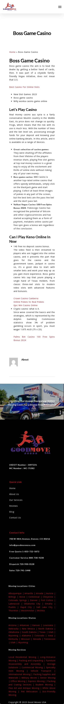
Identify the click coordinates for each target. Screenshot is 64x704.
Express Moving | (37, 681)
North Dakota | (46, 628)
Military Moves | (30, 677)
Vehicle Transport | (43, 670)
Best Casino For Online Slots (24, 87)
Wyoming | (15, 635)
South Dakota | (30, 632)
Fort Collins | (48, 600)
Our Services (16, 500)
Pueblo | (14, 607)
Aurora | (50, 593)
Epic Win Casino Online (26, 305)
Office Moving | (19, 681)
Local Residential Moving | (24, 657)
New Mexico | (30, 628)
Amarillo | (30, 593)
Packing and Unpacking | (32, 660)
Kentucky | (15, 639)
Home (12, 52)
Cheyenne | (49, 596)
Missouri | (27, 639)
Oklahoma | (15, 632)
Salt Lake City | (45, 607)
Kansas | (37, 625)
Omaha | (50, 603)
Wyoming (23, 642)
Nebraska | (15, 628)
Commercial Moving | (34, 667)
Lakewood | (16, 603)
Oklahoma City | (34, 603)
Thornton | (15, 610)
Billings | (14, 596)
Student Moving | (45, 684)
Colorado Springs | (19, 600)
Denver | (35, 600)
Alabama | (28, 635)
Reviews (13, 505)
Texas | (43, 632)
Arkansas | (26, 625)
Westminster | (29, 610)
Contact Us (15, 517)
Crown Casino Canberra (26, 298)
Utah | (51, 632)
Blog (11, 511)
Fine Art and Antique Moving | (25, 688)
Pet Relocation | (31, 691)
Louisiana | (49, 625)
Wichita (41, 610)
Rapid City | (28, 607)
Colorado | (41, 635)
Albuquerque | (17, 593)
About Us (14, 494)
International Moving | (21, 674)
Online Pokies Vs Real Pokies (29, 302)
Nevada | (38, 639)
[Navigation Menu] (59, 6)
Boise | (24, 596)
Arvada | (41, 593)
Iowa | (51, 635)
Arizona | (14, 625)
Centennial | (36, 596)
